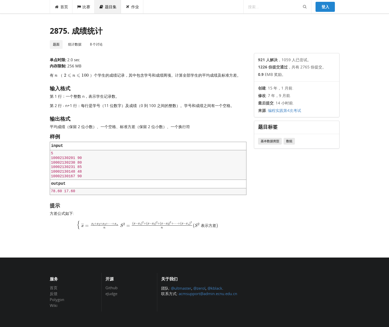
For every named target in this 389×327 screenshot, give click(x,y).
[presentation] (74, 75)
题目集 (108, 6)
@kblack (215, 288)
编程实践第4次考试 (284, 110)
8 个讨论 (96, 44)
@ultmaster (181, 288)
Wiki (53, 305)
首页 (61, 6)
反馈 (53, 293)
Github (111, 288)
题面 (56, 44)
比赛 (83, 6)
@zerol (199, 288)
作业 (132, 6)
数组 (289, 141)
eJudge (111, 293)
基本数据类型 (270, 141)
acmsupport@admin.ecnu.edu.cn (208, 293)
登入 (325, 6)
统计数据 (74, 44)
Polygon (57, 299)
